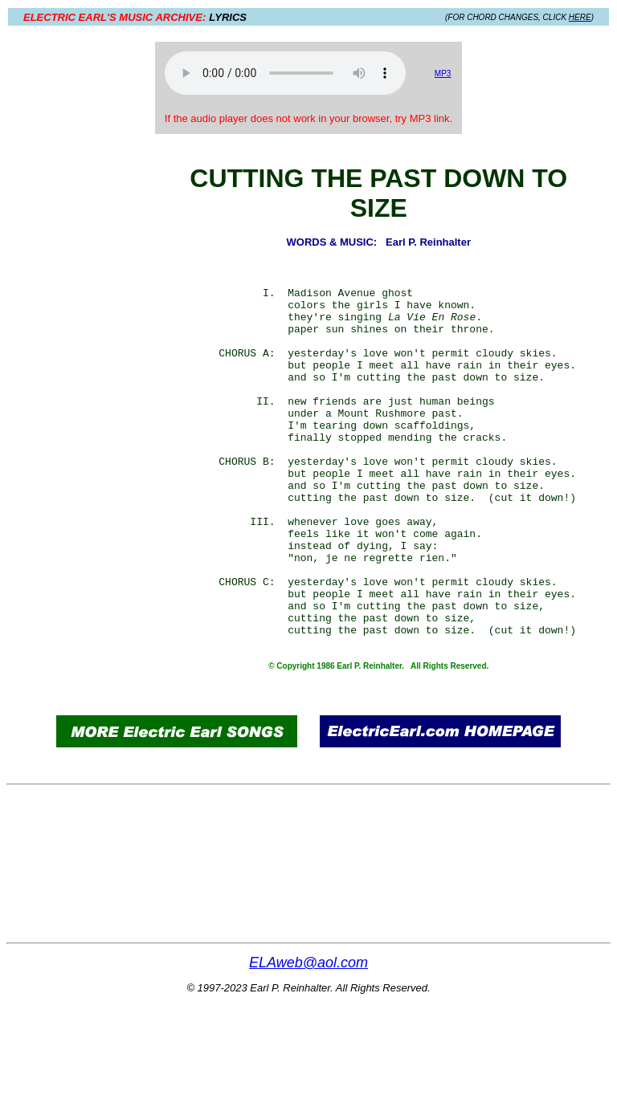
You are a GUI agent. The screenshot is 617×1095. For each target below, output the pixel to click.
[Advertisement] (105, 419)
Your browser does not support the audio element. (285, 73)
